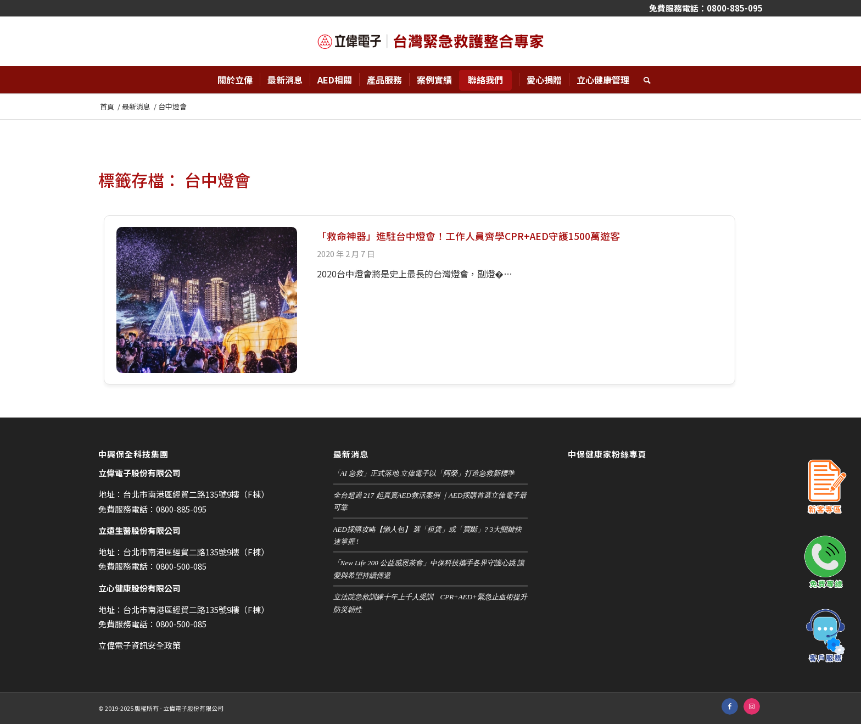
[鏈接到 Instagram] (751, 706)
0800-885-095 (735, 8)
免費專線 (825, 562)
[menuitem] (235, 79)
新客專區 (825, 488)
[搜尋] (643, 79)
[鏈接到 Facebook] (730, 706)
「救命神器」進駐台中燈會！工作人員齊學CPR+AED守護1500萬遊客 (468, 236)
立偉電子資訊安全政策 (139, 645)
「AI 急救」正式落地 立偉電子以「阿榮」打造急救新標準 (424, 473)
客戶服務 (825, 636)
